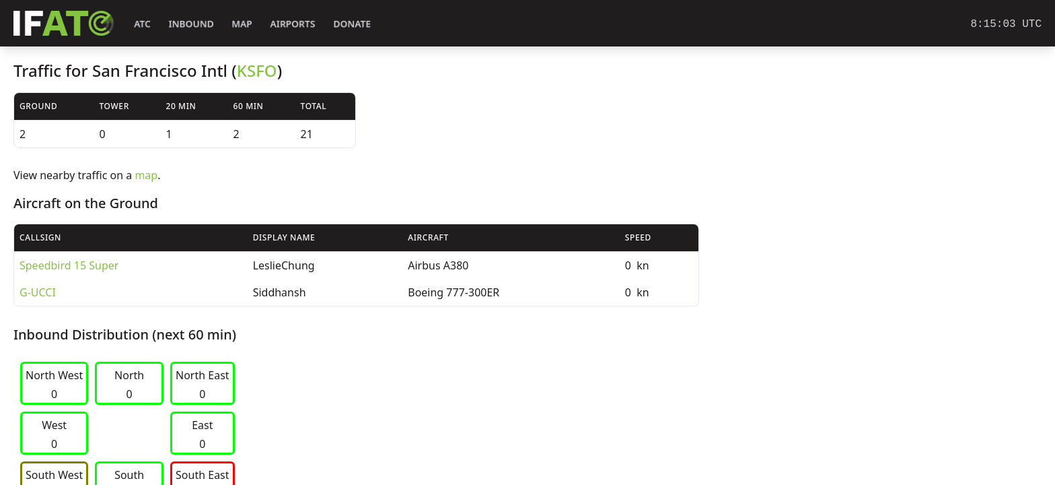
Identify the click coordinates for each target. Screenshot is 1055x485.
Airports (293, 24)
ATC (142, 24)
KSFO (257, 70)
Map (241, 24)
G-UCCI (38, 292)
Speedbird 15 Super (69, 265)
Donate (352, 24)
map (146, 175)
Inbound (191, 24)
